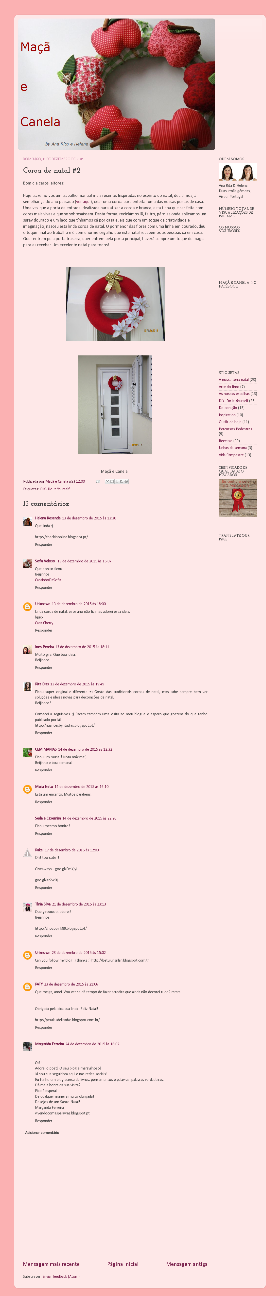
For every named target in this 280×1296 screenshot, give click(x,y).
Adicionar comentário (42, 1133)
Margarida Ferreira (49, 1044)
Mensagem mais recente (51, 1264)
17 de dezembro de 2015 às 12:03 (72, 850)
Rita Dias (42, 684)
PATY (39, 985)
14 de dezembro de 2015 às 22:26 (89, 819)
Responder (43, 545)
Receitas (225, 441)
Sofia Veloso (45, 561)
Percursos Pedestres (235, 429)
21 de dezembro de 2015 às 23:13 (79, 904)
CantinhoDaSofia (48, 580)
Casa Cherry (44, 623)
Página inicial (123, 1264)
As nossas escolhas (234, 394)
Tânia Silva (43, 904)
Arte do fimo (229, 387)
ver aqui (83, 202)
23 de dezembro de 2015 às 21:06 (71, 985)
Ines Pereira (44, 647)
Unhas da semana (233, 448)
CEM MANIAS (46, 750)
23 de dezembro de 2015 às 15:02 (79, 953)
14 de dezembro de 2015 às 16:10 (81, 787)
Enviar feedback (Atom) (61, 1277)
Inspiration (227, 415)
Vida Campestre (231, 455)
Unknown (42, 604)
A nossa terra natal (234, 380)
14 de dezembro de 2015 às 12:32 (85, 750)
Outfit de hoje (230, 422)
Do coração (228, 408)
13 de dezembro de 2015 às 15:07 (84, 561)
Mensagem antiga (187, 1264)
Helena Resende (48, 518)
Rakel (39, 850)
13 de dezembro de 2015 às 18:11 (82, 647)
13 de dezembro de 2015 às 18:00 (79, 604)
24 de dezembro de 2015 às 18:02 (92, 1044)
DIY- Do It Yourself (55, 489)
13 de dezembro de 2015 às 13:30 (89, 518)
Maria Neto (44, 787)
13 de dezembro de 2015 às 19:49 (77, 684)
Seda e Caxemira (48, 819)
